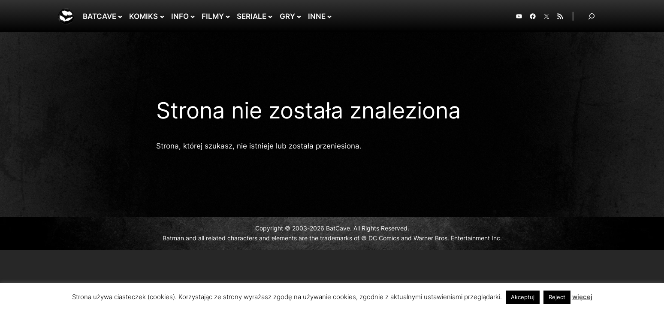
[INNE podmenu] (329, 16)
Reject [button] (557, 297)
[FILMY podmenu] (228, 16)
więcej (582, 297)
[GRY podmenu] (299, 16)
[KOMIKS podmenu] (162, 16)
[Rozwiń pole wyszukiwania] (592, 16)
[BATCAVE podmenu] (120, 16)
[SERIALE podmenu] (270, 16)
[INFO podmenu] (192, 16)
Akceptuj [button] (522, 297)
